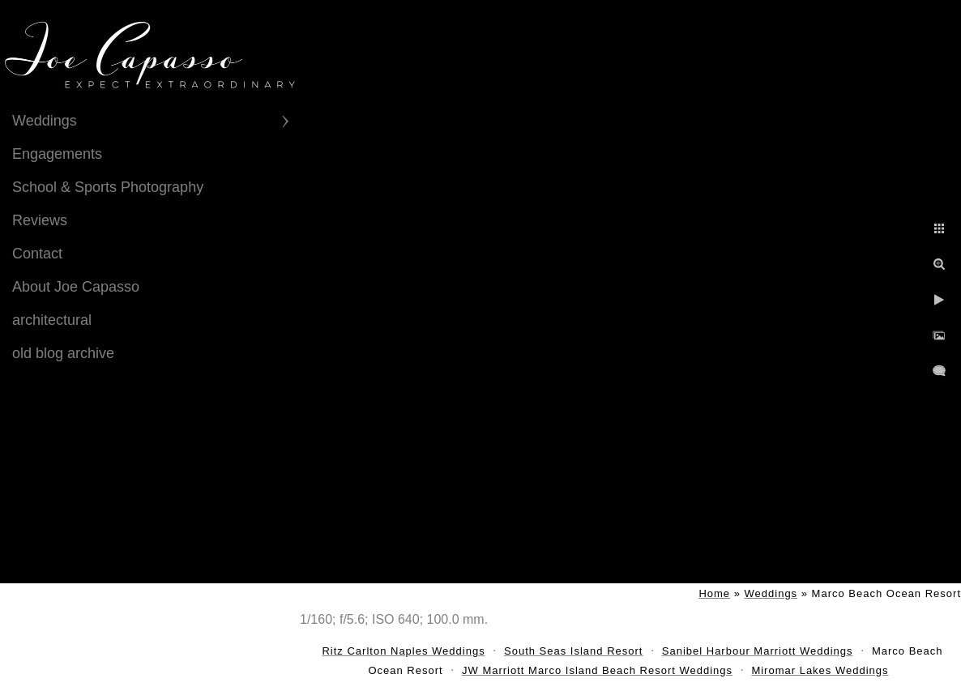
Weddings (44, 121)
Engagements (57, 154)
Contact (37, 253)
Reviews (39, 220)
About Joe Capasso (75, 287)
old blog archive (63, 353)
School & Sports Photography (107, 187)
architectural (52, 320)
